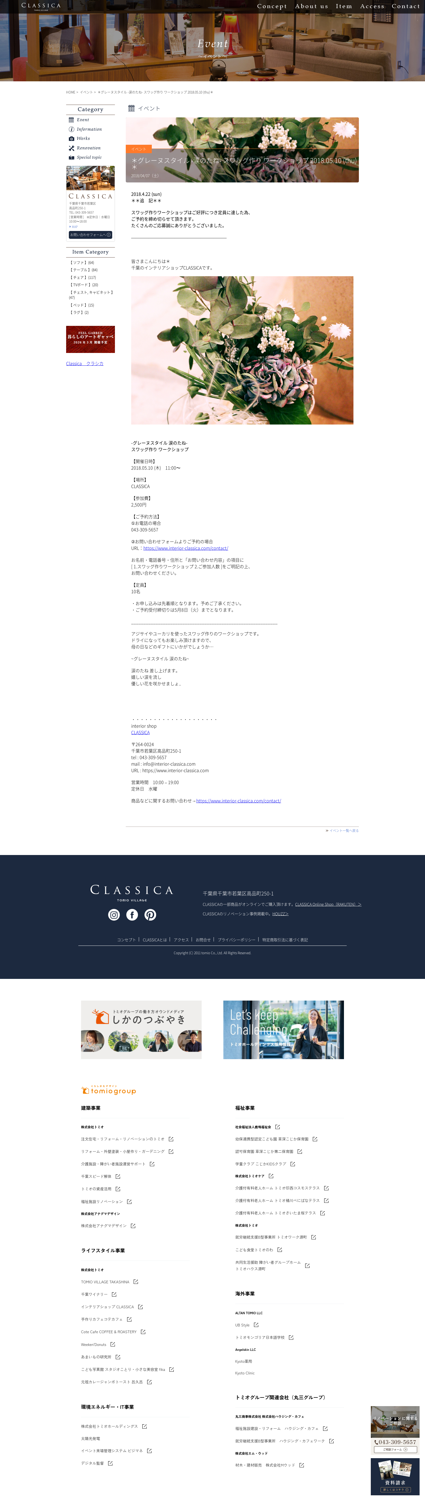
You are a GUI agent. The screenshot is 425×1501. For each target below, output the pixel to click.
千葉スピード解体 (96, 1176)
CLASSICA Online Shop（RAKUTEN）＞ (328, 904)
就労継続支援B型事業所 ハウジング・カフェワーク (280, 1441)
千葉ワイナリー (94, 1294)
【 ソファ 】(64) (81, 262)
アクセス (181, 939)
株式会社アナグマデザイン (104, 1225)
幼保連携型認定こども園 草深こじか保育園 (271, 1139)
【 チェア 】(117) (82, 277)
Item (344, 7)
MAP (75, 226)
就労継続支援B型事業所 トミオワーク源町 (271, 1237)
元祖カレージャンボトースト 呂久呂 (112, 1381)
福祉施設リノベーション (102, 1201)
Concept (272, 7)
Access (372, 7)
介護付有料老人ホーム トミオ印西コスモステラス (277, 1188)
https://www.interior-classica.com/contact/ (185, 548)
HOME (70, 92)
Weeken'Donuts (93, 1344)
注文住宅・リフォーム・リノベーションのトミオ (123, 1139)
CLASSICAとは (155, 939)
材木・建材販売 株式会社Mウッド (265, 1465)
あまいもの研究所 (96, 1356)
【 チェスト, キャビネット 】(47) (92, 295)
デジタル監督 (92, 1463)
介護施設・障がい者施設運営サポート (113, 1163)
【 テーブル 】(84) (83, 269)
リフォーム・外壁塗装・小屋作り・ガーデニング (123, 1151)
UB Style (242, 1325)
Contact (406, 7)
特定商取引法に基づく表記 (285, 939)
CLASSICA (140, 732)
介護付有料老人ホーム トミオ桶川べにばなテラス (277, 1200)
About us (311, 7)
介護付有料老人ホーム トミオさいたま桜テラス (275, 1213)
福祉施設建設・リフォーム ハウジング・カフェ (277, 1428)
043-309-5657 (395, 1439)
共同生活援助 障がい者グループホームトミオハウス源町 (268, 1265)
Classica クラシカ (85, 363)
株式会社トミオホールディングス (109, 1426)
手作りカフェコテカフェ (102, 1319)
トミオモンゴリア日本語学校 (260, 1337)
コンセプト (126, 939)
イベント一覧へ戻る (344, 830)
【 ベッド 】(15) (81, 304)
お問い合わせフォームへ (88, 234)
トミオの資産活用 (96, 1188)
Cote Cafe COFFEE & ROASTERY (109, 1331)
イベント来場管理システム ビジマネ (112, 1450)
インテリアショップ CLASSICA (107, 1306)
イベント (86, 92)
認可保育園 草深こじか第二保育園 (264, 1151)
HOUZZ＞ (280, 913)
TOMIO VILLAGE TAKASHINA (105, 1281)
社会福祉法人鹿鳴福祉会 (253, 1126)
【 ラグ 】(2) (79, 312)
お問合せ (203, 939)
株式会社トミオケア (250, 1176)
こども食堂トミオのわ (254, 1249)
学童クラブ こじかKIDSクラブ (260, 1163)
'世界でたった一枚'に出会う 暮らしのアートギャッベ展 (90, 339)
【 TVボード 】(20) (83, 284)
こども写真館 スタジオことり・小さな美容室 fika (123, 1369)
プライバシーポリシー (237, 939)
